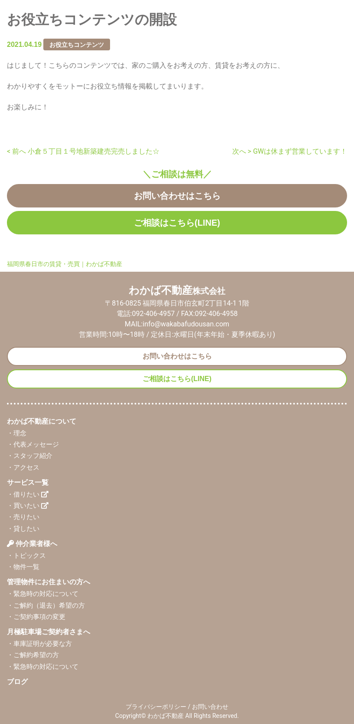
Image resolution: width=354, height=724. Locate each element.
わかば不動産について (41, 421)
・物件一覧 (23, 567)
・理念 (16, 433)
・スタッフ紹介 (29, 456)
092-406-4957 (153, 313)
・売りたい (23, 517)
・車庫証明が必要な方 (39, 644)
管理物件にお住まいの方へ (48, 582)
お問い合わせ (210, 706)
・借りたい (28, 494)
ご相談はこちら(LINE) (177, 222)
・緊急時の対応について (42, 594)
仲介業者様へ (32, 543)
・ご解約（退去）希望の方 (46, 605)
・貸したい (23, 529)
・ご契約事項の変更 (36, 617)
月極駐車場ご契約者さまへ (48, 631)
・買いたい (28, 506)
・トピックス (26, 555)
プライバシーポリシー (156, 706)
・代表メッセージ (33, 444)
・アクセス (23, 467)
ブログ (17, 681)
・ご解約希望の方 (33, 655)
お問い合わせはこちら (177, 196)
